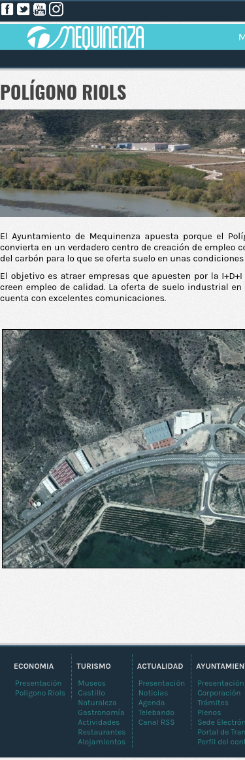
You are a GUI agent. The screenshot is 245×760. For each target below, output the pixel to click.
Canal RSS (157, 722)
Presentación (220, 683)
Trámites (213, 702)
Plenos (209, 712)
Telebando (156, 712)
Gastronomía (101, 712)
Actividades (99, 722)
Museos (92, 683)
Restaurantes (101, 732)
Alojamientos (101, 741)
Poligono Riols (40, 692)
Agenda (152, 702)
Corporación (218, 692)
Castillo (91, 692)
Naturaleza (97, 702)
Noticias (154, 692)
